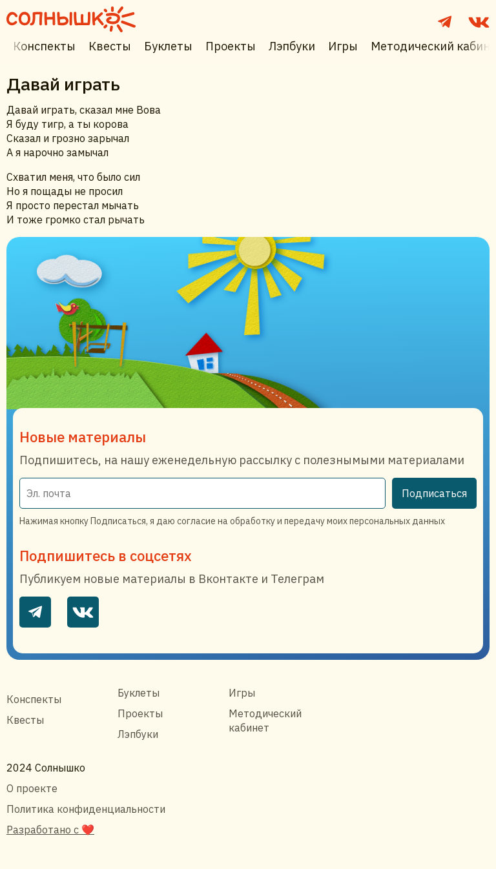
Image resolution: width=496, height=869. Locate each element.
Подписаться (434, 493)
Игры (343, 46)
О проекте (31, 788)
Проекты (230, 46)
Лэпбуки (292, 46)
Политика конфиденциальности (85, 809)
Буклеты (168, 46)
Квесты (109, 46)
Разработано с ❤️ (50, 829)
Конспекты (44, 46)
